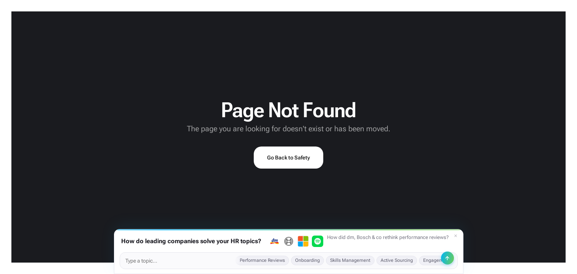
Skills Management (350, 260)
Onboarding (307, 260)
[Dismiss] (456, 236)
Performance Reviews (262, 260)
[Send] (447, 258)
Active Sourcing (397, 260)
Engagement (436, 260)
